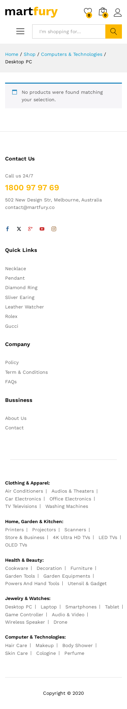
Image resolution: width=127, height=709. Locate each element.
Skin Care (16, 653)
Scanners (75, 529)
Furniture (81, 568)
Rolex (11, 316)
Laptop (49, 606)
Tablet (112, 606)
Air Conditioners (24, 491)
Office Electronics (70, 498)
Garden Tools (20, 576)
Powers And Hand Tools (32, 583)
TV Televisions (21, 506)
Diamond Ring (21, 287)
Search (113, 31)
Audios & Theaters (72, 491)
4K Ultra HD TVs (71, 537)
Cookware (16, 568)
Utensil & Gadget (87, 583)
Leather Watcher (24, 306)
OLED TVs (16, 544)
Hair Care (16, 645)
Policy (12, 362)
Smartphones (81, 606)
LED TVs (108, 537)
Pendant (15, 278)
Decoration (49, 568)
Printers (14, 529)
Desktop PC (18, 606)
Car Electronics (23, 498)
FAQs (11, 381)
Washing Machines (66, 506)
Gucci (11, 326)
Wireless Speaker (25, 622)
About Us (15, 418)
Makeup (45, 645)
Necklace (15, 268)
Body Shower (77, 645)
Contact (14, 427)
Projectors (44, 529)
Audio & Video (68, 614)
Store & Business (24, 537)
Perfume (74, 653)
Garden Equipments (66, 576)
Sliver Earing (19, 297)
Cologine (46, 653)
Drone (60, 622)
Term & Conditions (26, 372)
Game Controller (24, 614)
